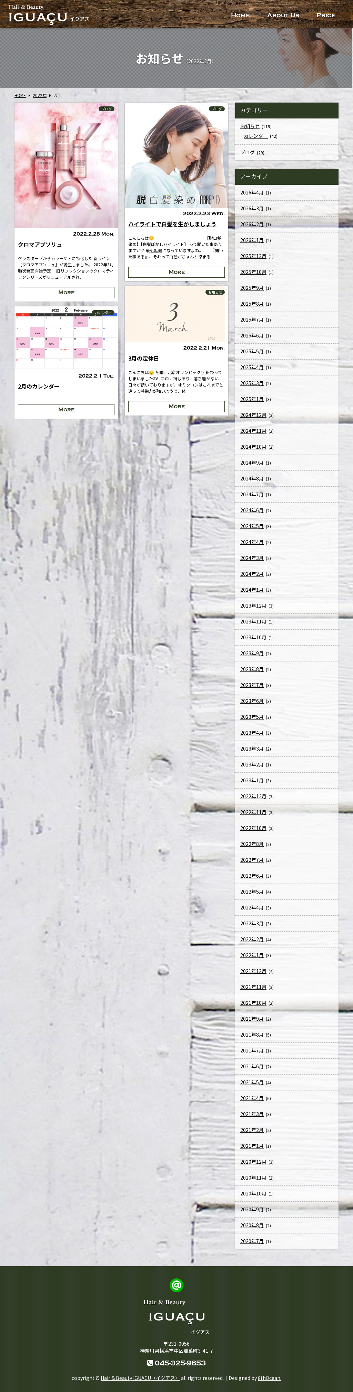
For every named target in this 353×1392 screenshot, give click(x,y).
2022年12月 (253, 797)
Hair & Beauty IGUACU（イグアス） (140, 1377)
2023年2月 (252, 765)
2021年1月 (252, 1147)
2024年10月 (253, 448)
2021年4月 (252, 1099)
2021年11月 (253, 988)
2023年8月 (252, 670)
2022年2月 (252, 940)
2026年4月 (252, 193)
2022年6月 (252, 877)
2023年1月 (252, 781)
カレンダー (103, 312)
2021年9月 (252, 1020)
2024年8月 (252, 479)
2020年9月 (252, 1210)
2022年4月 (252, 908)
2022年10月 (253, 829)
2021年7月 (252, 1051)
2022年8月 (252, 845)
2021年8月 (252, 1035)
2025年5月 (252, 352)
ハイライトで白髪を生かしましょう (172, 224)
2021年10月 (253, 1004)
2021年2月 (252, 1131)
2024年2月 (252, 575)
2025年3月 (252, 384)
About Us (283, 15)
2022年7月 (252, 861)
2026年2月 (252, 225)
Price (326, 15)
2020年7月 (252, 1242)
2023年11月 (253, 622)
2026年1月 (252, 241)
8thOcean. (269, 1377)
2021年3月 (252, 1115)
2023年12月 (253, 606)
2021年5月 (252, 1083)
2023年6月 (252, 702)
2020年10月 (253, 1194)
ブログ (106, 108)
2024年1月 (252, 591)
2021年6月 (252, 1067)
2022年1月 (252, 956)
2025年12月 (253, 257)
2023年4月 (252, 734)
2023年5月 (252, 718)
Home (240, 15)
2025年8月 (252, 305)
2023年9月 (252, 654)
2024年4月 (252, 543)
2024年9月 (252, 463)
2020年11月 (253, 1178)
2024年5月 (252, 527)
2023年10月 (253, 638)
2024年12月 (253, 416)
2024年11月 (253, 432)
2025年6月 (252, 336)
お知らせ (215, 292)
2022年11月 (253, 813)
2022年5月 (252, 892)
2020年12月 (253, 1163)
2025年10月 (253, 273)
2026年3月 (252, 209)
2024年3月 (252, 559)
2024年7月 (252, 495)
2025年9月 (252, 289)
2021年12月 (253, 972)
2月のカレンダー (39, 386)
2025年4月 (252, 368)
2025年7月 (252, 320)
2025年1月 (252, 400)
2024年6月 (252, 511)
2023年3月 (252, 749)
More (66, 292)
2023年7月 (252, 686)
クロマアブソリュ (40, 244)
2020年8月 (252, 1226)
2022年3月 (252, 924)
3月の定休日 (143, 358)
